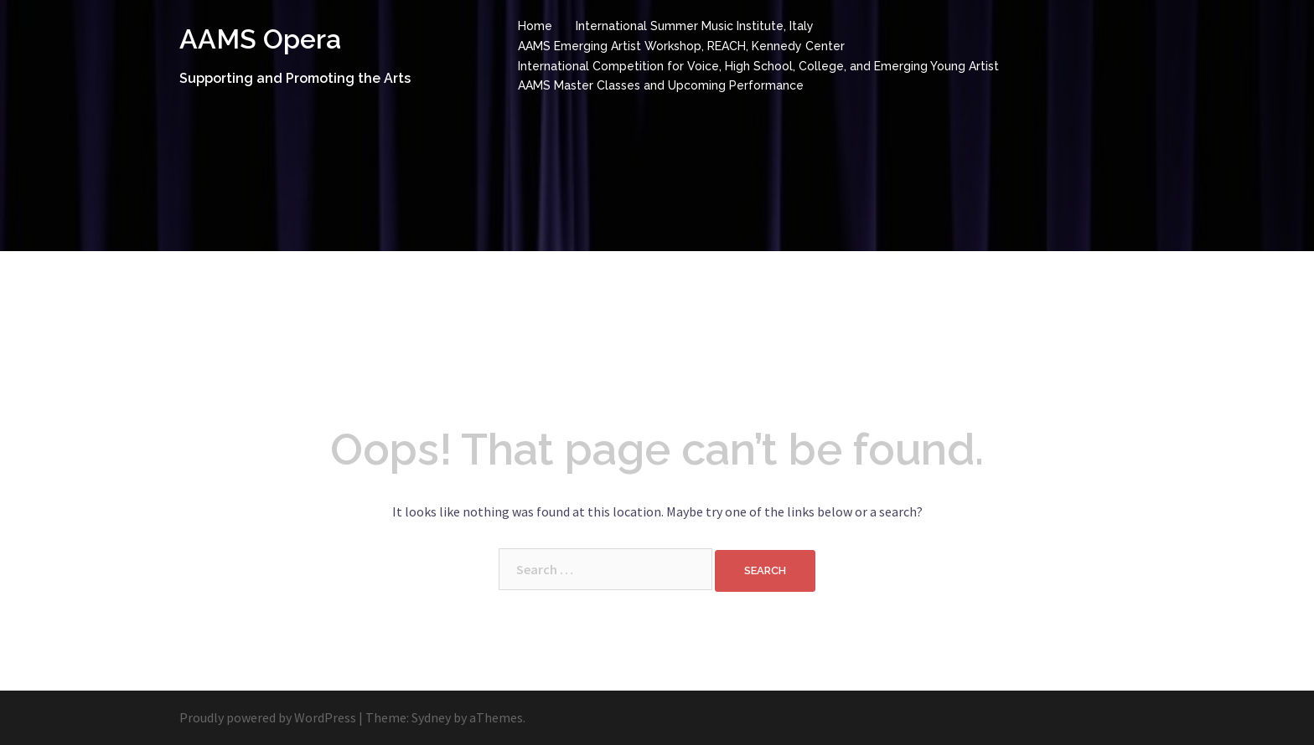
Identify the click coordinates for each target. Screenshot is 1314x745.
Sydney (431, 717)
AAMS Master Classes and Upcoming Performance (661, 85)
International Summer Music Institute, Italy (695, 26)
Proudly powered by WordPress (267, 717)
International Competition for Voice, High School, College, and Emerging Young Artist (758, 66)
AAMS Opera (260, 38)
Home (535, 26)
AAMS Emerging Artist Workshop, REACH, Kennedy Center (681, 46)
